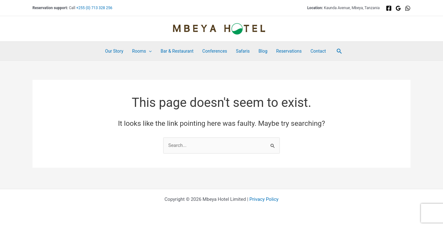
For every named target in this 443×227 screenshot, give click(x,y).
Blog (263, 51)
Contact (318, 51)
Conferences (214, 51)
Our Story (114, 51)
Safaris (243, 51)
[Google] (398, 8)
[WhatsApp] (408, 8)
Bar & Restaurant (177, 51)
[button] (149, 51)
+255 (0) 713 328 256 (94, 8)
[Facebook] (389, 8)
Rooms (142, 51)
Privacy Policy (264, 199)
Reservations (289, 51)
